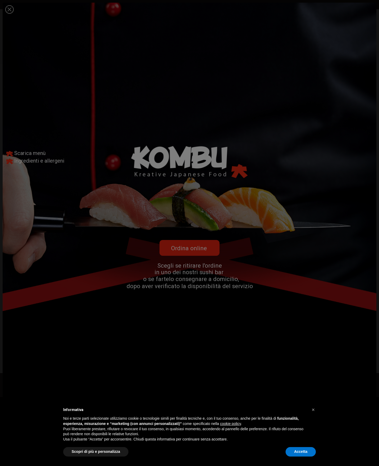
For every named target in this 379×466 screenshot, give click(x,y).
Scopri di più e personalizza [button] (96, 451)
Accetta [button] (300, 451)
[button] (313, 409)
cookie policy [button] (230, 424)
